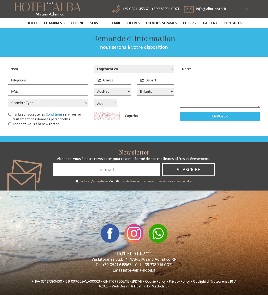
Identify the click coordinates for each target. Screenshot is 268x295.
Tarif (116, 23)
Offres (133, 23)
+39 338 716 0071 (165, 9)
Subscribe (188, 169)
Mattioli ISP (160, 286)
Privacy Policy (179, 281)
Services (97, 23)
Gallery (210, 23)
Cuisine (77, 23)
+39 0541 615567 (116, 265)
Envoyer (220, 116)
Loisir (190, 23)
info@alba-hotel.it (139, 270)
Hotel (32, 23)
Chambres (54, 23)
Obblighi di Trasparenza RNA (214, 281)
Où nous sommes (161, 23)
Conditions (54, 114)
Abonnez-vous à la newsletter (33, 124)
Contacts (233, 23)
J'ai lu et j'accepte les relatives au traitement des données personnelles (44, 117)
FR (248, 9)
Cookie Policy (155, 281)
